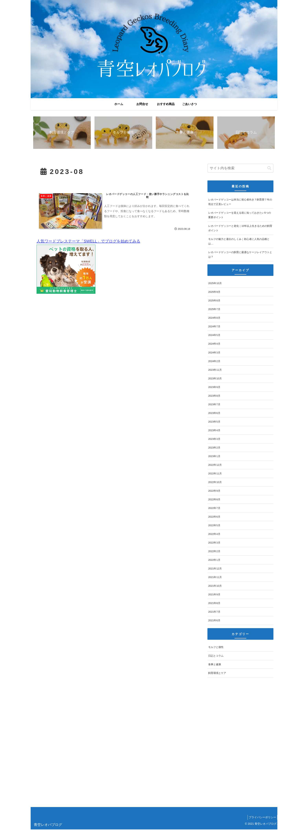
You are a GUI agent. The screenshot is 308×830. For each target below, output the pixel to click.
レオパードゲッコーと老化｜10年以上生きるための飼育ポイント (240, 228)
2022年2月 (214, 551)
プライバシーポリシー (261, 817)
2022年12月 (215, 465)
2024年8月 (214, 318)
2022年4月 (214, 534)
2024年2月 (214, 361)
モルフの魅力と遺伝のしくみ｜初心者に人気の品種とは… (239, 241)
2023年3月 (214, 439)
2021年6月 (214, 621)
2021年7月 (214, 612)
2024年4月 (214, 344)
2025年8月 (214, 301)
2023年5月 (214, 422)
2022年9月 (214, 491)
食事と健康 (214, 664)
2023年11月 (215, 370)
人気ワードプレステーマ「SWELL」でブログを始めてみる (88, 242)
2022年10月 (215, 482)
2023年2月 (214, 448)
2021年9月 (214, 595)
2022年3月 (214, 543)
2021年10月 (215, 586)
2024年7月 (214, 327)
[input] (240, 168)
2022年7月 (214, 508)
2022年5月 (214, 525)
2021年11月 (215, 577)
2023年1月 (214, 456)
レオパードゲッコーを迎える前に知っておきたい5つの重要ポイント (239, 215)
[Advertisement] (148, 745)
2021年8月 (214, 603)
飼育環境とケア (217, 673)
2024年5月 (214, 335)
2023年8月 (214, 396)
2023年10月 (215, 378)
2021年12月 (215, 569)
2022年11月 (215, 474)
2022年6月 (214, 517)
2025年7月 (214, 309)
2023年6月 (214, 413)
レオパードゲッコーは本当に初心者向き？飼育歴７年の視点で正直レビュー (240, 202)
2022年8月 (214, 500)
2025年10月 (215, 283)
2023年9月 (214, 387)
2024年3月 (214, 352)
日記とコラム (216, 656)
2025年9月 (214, 292)
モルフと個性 (216, 647)
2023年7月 (214, 404)
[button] (269, 168)
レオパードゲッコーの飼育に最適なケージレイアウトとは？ (240, 255)
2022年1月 (214, 560)
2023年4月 (214, 430)
